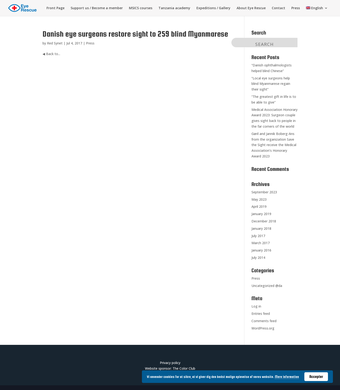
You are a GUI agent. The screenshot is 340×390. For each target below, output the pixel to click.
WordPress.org (262, 328)
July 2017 (258, 236)
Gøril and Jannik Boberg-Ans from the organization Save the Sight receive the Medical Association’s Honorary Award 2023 (273, 144)
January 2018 (261, 228)
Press (295, 8)
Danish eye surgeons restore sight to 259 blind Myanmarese (135, 34)
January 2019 (261, 214)
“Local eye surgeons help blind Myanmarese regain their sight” (270, 84)
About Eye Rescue (251, 8)
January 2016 (261, 250)
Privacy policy (170, 362)
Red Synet (55, 43)
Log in (256, 306)
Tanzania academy (174, 8)
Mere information (287, 377)
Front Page (55, 8)
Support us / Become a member (97, 8)
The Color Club (184, 368)
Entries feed (260, 313)
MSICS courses (140, 8)
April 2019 (259, 206)
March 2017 (260, 243)
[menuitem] (317, 11)
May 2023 (259, 199)
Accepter (316, 376)
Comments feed (263, 321)
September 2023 (264, 192)
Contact (278, 8)
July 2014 (258, 257)
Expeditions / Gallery (213, 8)
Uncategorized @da (266, 285)
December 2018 (263, 221)
